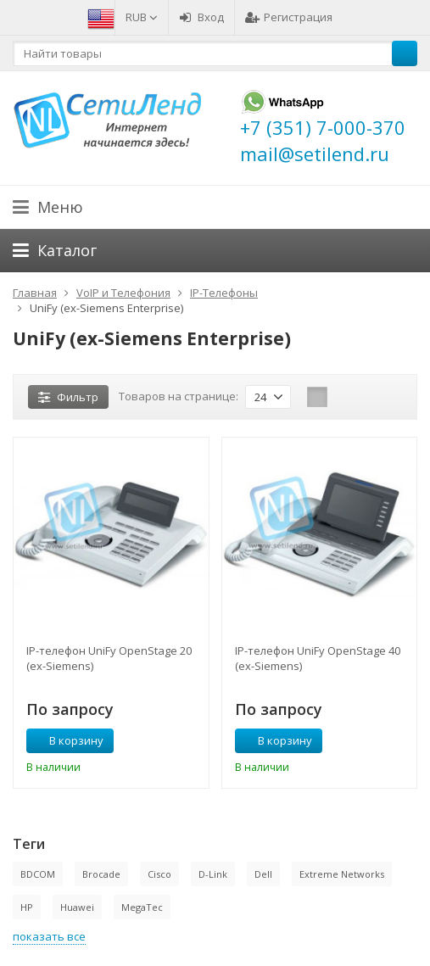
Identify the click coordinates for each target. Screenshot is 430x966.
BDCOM (37, 874)
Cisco (159, 874)
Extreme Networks (341, 874)
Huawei (77, 907)
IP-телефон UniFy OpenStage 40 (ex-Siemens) (317, 658)
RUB (142, 17)
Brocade (101, 874)
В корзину (67, 740)
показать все (49, 936)
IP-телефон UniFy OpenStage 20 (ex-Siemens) (109, 658)
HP (26, 907)
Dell (263, 874)
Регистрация (288, 17)
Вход (201, 17)
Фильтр (68, 397)
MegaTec (142, 907)
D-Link (212, 874)
